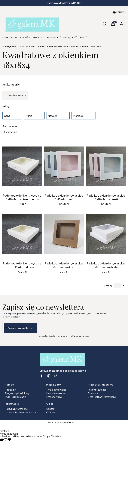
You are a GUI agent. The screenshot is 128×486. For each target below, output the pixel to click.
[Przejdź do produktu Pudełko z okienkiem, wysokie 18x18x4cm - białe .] (106, 234)
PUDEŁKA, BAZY (26, 46)
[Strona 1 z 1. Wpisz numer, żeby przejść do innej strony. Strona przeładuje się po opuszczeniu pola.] (117, 285)
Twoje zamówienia (56, 389)
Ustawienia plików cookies (19, 412)
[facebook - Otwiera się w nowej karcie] (41, 376)
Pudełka (41, 46)
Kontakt (50, 408)
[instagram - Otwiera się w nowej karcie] (49, 376)
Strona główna (9, 46)
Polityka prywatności (16, 408)
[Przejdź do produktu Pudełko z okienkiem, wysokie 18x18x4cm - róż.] (64, 166)
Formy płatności (97, 389)
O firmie (50, 412)
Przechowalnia (54, 396)
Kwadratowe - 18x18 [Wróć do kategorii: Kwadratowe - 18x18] (15, 95)
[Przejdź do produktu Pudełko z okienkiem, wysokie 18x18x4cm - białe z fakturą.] (22, 166)
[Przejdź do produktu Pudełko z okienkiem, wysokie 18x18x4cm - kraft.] (64, 234)
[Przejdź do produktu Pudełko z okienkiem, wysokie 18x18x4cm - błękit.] (106, 166)
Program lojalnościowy (17, 393)
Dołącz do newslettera (20, 328)
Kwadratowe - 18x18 (58, 46)
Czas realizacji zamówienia (102, 396)
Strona (108, 286)
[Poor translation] (7, 440)
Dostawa (93, 393)
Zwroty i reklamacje (15, 396)
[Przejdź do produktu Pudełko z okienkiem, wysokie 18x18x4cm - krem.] (22, 234)
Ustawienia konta (55, 393)
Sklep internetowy (60, 422)
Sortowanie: (10, 126)
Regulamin (10, 389)
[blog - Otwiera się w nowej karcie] (56, 376)
